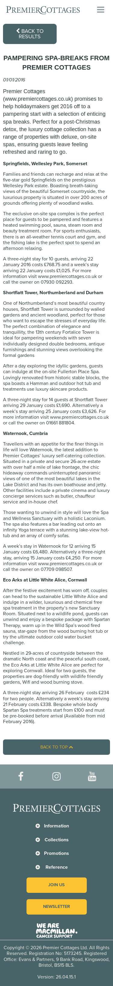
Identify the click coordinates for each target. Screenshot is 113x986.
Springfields (43, 180)
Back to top (56, 747)
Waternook (41, 450)
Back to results (30, 34)
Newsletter (56, 906)
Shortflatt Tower (36, 309)
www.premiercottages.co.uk (67, 276)
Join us (56, 884)
